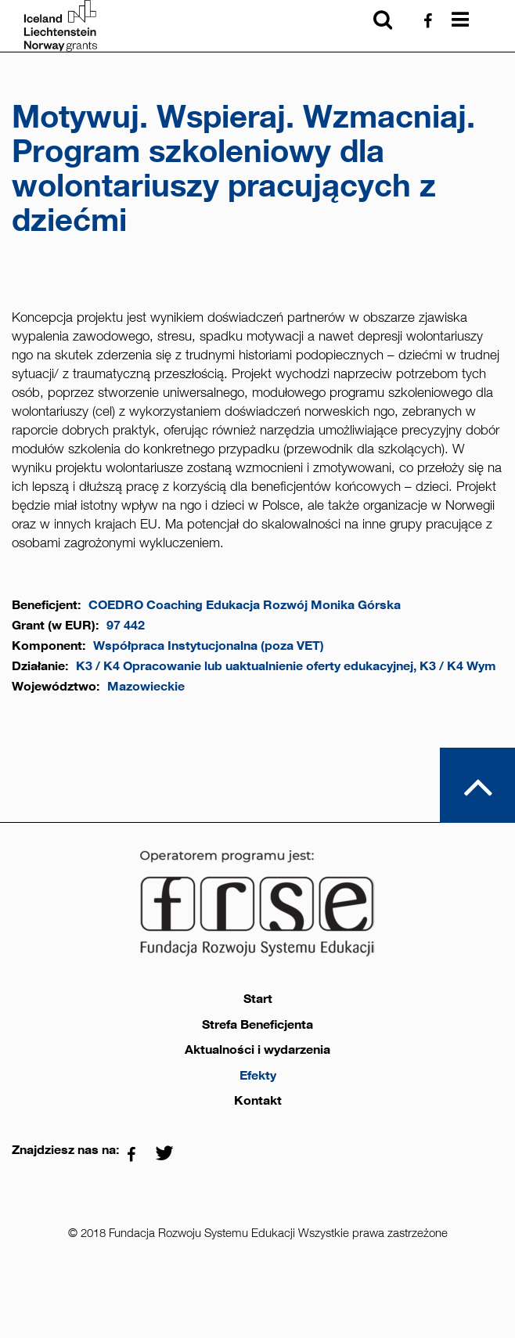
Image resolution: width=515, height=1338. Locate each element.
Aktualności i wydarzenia (257, 1050)
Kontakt (258, 1101)
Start (257, 999)
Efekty (257, 1076)
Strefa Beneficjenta (257, 1025)
